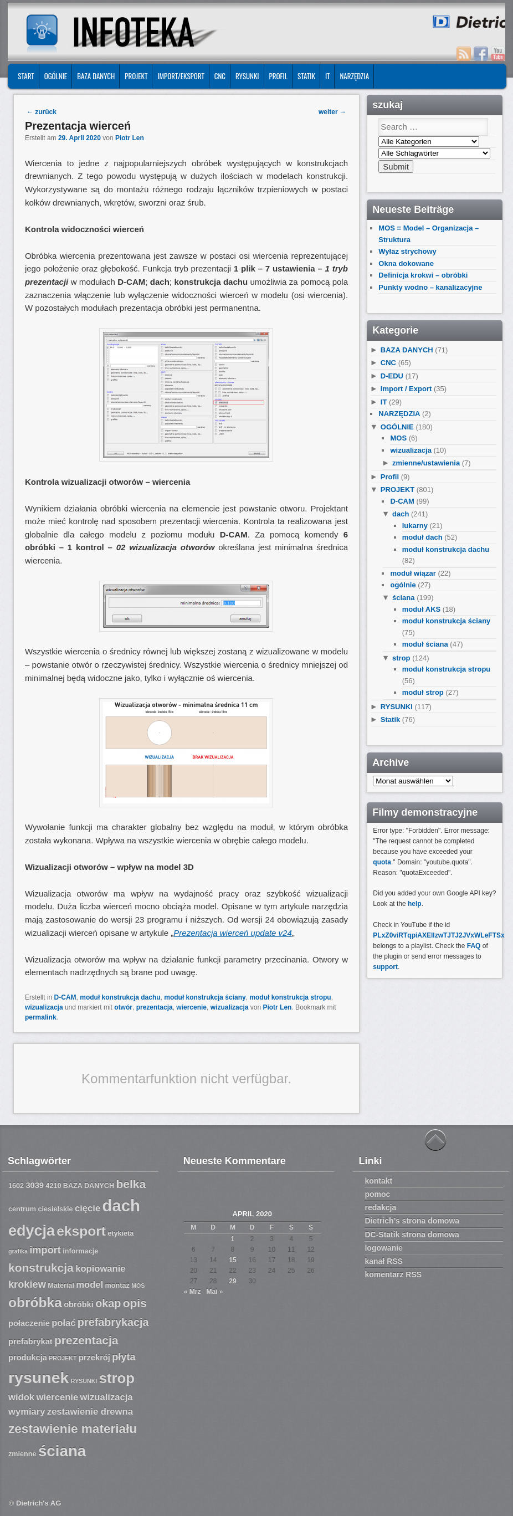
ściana (403, 597)
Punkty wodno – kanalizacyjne (430, 287)
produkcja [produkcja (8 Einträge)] (27, 1357)
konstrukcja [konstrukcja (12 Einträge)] (41, 1267)
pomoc (377, 1194)
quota (382, 862)
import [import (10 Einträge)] (45, 1250)
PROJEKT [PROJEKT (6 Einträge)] (62, 1358)
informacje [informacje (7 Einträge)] (80, 1251)
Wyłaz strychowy (407, 251)
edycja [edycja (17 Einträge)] (31, 1230)
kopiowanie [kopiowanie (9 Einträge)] (100, 1268)
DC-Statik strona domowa (412, 1234)
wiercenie (191, 1007)
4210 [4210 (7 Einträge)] (53, 1186)
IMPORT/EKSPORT (180, 75)
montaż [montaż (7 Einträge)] (117, 1285)
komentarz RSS (393, 1274)
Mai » (214, 1291)
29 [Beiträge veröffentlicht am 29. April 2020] (232, 1281)
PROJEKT (136, 75)
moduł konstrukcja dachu (120, 997)
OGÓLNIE (56, 75)
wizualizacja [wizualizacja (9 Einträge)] (106, 1397)
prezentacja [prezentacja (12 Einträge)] (86, 1340)
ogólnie (402, 585)
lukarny (415, 525)
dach (400, 514)
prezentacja (154, 1007)
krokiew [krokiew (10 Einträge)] (27, 1284)
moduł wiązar (412, 573)
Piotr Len (129, 138)
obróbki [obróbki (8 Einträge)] (79, 1304)
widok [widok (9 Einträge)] (21, 1397)
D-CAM (65, 997)
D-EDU (392, 376)
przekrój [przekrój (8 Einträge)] (94, 1357)
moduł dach (422, 537)
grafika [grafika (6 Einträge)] (18, 1251)
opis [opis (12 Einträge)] (135, 1303)
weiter (332, 112)
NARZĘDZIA (354, 75)
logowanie (383, 1247)
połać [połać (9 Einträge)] (63, 1323)
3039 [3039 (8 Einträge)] (34, 1185)
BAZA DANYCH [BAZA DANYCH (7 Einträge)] (88, 1186)
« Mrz (192, 1291)
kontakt (378, 1180)
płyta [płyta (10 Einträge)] (124, 1357)
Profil (278, 75)
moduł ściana (425, 644)
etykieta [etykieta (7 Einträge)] (120, 1233)
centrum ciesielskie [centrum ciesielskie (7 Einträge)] (40, 1209)
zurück (42, 112)
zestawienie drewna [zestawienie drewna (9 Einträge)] (90, 1411)
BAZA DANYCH (96, 75)
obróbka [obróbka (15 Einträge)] (35, 1302)
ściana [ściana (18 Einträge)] (62, 1450)
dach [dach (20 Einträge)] (121, 1205)
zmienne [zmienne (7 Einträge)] (22, 1454)
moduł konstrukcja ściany (204, 997)
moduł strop (423, 692)
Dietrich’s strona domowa (412, 1220)
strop (401, 658)
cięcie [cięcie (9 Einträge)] (87, 1208)
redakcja (380, 1207)
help (415, 904)
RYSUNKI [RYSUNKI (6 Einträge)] (84, 1380)
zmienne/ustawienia (426, 463)
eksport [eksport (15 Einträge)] (81, 1230)
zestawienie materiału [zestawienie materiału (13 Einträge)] (72, 1429)
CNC (219, 75)
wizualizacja (44, 1007)
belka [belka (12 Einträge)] (131, 1183)
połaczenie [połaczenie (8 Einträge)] (29, 1323)
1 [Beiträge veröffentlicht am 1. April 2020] (233, 1239)
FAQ (474, 946)
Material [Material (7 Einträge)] (61, 1285)
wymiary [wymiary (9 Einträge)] (26, 1411)
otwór (123, 1007)
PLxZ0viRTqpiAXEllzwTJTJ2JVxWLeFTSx (438, 935)
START (26, 75)
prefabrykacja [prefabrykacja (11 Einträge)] (113, 1322)
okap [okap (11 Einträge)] (108, 1303)
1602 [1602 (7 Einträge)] (16, 1186)
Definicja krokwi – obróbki (423, 275)
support (385, 967)
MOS (398, 438)
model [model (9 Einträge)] (89, 1284)
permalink (41, 1017)
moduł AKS (421, 609)
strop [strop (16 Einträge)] (117, 1378)
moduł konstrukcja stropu (290, 997)
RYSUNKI (247, 75)
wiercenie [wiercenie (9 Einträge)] (57, 1397)
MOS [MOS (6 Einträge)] (138, 1285)
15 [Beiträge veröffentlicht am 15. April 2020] (232, 1260)
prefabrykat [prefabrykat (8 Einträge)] (30, 1341)
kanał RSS (383, 1261)
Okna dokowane (406, 263)
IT (327, 75)
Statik (306, 75)
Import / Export (406, 389)
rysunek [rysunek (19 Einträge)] (38, 1377)
